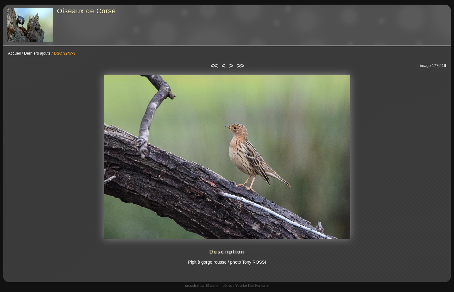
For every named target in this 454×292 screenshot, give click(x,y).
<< (213, 66)
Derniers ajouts (37, 53)
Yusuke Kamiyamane (252, 285)
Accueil (14, 53)
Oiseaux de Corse (86, 11)
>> (240, 66)
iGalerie (212, 285)
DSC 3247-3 (64, 53)
